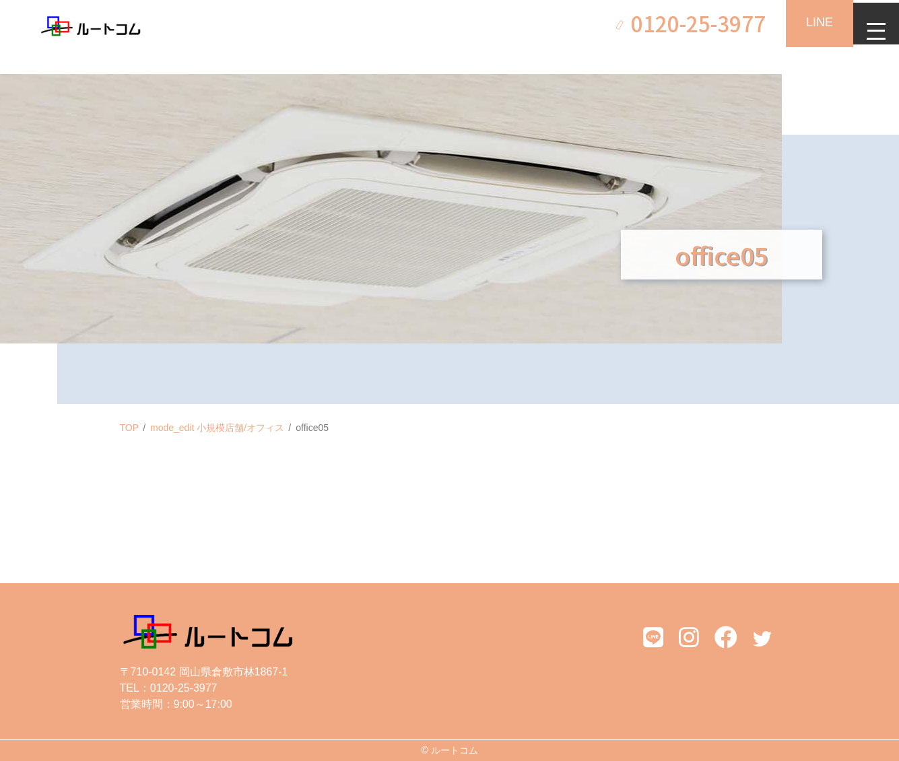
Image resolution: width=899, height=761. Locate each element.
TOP (129, 427)
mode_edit (217, 427)
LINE (811, 22)
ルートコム (454, 750)
